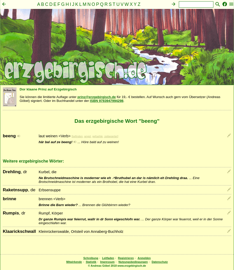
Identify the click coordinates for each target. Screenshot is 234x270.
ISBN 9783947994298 (106, 101)
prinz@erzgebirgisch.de (96, 97)
